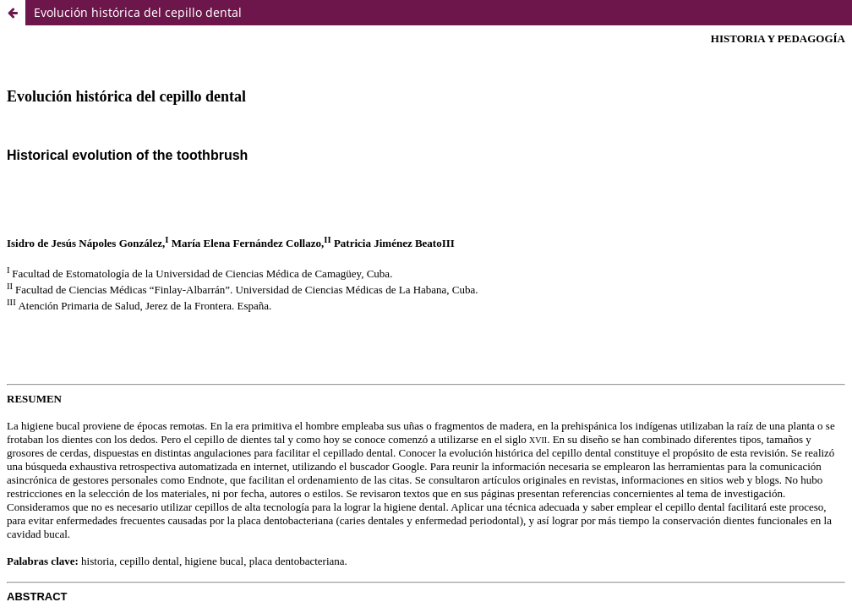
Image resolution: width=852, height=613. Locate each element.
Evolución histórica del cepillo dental (138, 12)
